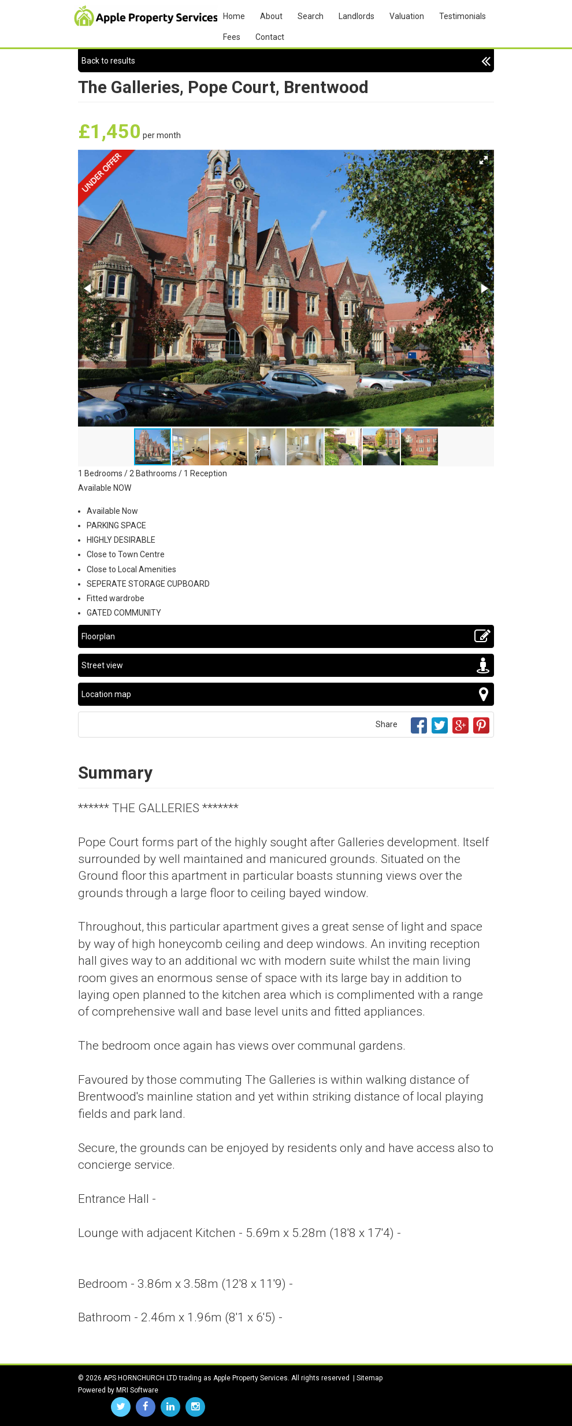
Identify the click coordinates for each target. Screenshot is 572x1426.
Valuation (406, 16)
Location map (286, 694)
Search (311, 16)
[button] (483, 160)
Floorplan (286, 636)
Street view (286, 665)
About (271, 16)
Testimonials (462, 16)
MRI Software (137, 1390)
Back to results (286, 61)
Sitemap (369, 1378)
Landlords (356, 16)
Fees (231, 37)
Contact (269, 37)
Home (234, 16)
